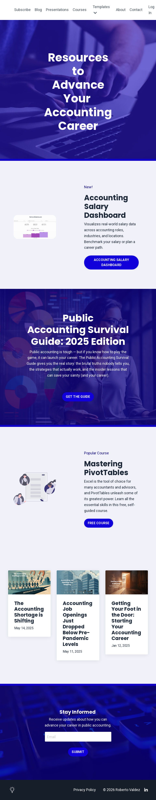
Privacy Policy (85, 790)
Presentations (57, 10)
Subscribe (22, 10)
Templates (101, 10)
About (121, 10)
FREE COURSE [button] (98, 523)
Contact (136, 10)
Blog (38, 10)
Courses (80, 10)
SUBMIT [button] (78, 752)
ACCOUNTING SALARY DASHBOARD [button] (111, 262)
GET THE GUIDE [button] (78, 397)
